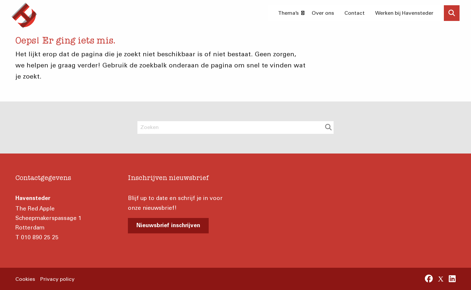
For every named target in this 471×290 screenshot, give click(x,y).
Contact (354, 13)
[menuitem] (289, 13)
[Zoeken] (235, 127)
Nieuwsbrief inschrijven (168, 226)
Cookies (25, 279)
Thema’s (291, 13)
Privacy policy (57, 279)
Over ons (323, 13)
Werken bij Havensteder (404, 13)
